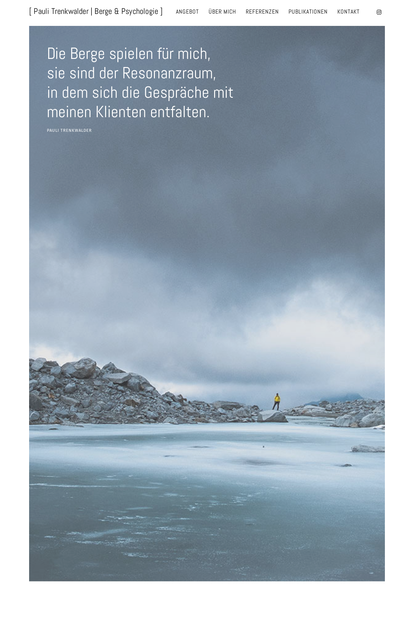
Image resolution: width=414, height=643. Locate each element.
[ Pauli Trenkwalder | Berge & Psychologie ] (96, 11)
